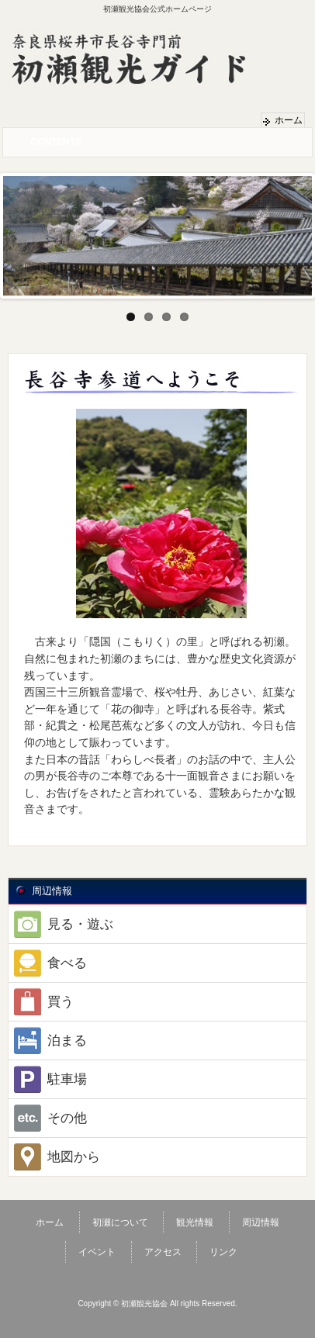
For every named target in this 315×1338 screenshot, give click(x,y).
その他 (48, 1118)
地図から (54, 1156)
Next (300, 232)
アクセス (163, 1251)
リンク (223, 1251)
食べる (48, 963)
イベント (97, 1251)
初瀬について (120, 1222)
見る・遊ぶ (61, 924)
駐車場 (48, 1079)
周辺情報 (260, 1222)
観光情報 (194, 1222)
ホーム (289, 120)
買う (41, 1001)
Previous (14, 232)
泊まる (48, 1040)
